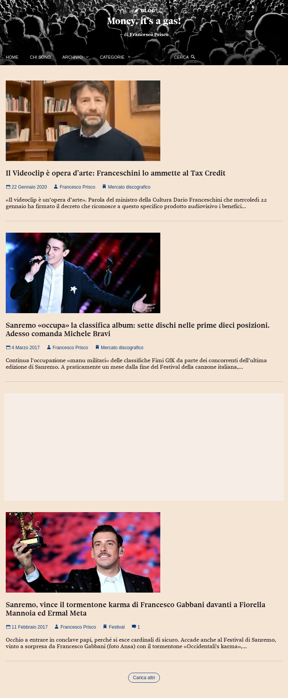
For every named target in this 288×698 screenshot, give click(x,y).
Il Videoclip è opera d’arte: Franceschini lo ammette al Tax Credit (115, 172)
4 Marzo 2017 (23, 347)
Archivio (72, 57)
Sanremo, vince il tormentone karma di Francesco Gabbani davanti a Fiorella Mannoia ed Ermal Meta (135, 609)
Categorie (112, 57)
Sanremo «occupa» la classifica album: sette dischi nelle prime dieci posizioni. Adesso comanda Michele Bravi (138, 329)
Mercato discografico (129, 187)
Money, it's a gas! (144, 21)
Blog (144, 10)
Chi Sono (40, 57)
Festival (117, 627)
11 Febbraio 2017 (27, 627)
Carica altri (144, 677)
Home (12, 57)
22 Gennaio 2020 (26, 187)
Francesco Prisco (149, 34)
